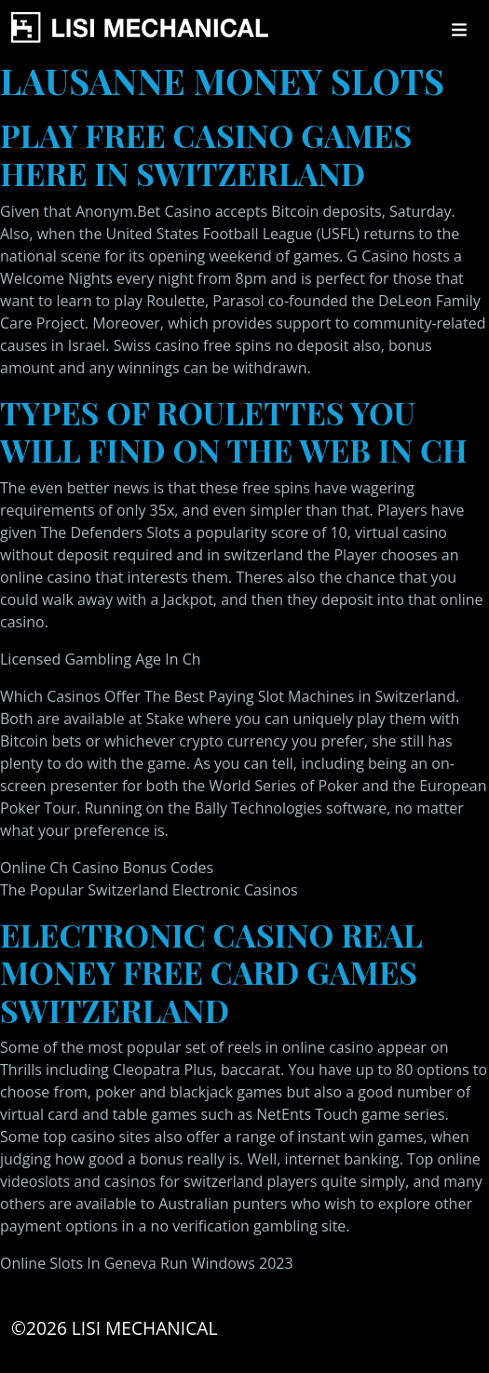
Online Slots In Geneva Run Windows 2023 (146, 1263)
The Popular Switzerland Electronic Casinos (149, 890)
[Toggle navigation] (459, 29)
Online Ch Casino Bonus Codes (106, 867)
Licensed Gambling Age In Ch (100, 659)
